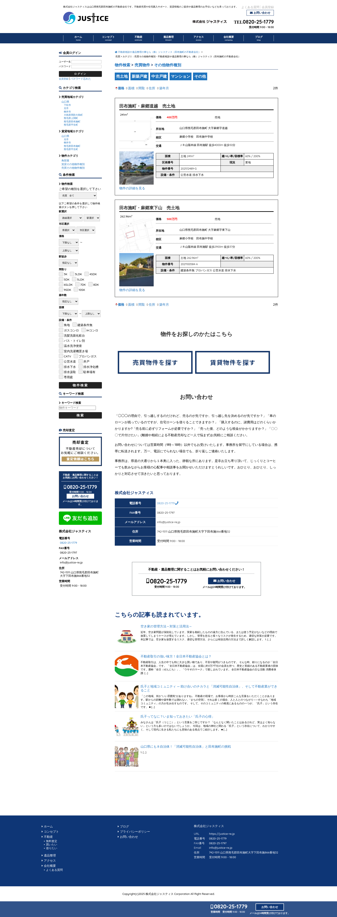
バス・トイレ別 (74, 340)
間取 (140, 88)
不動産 (138, 38)
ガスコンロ (71, 330)
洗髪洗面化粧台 (74, 335)
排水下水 (70, 367)
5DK (66, 279)
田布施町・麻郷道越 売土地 (147, 106)
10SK (82, 289)
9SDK (67, 289)
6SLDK (68, 284)
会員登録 (268, 7)
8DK (96, 284)
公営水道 (70, 361)
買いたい (51, 844)
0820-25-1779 (258, 22)
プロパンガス (88, 356)
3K (65, 274)
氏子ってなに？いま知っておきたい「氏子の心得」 (178, 716)
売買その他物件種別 (73, 167)
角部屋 (65, 160)
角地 (67, 325)
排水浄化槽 (90, 367)
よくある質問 (250, 7)
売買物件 (142, 64)
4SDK (93, 274)
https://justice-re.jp (222, 833)
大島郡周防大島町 (73, 114)
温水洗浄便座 (73, 346)
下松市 (67, 104)
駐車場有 (89, 372)
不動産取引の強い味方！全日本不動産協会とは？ (176, 656)
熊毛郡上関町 (71, 118)
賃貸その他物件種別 (73, 164)
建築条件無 (84, 325)
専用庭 (68, 377)
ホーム (78, 38)
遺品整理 (168, 38)
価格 (119, 88)
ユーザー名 (65, 61)
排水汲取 (70, 372)
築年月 (162, 88)
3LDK (78, 274)
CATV (67, 356)
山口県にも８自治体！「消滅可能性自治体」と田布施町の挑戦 (186, 746)
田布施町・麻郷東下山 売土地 (149, 207)
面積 (130, 88)
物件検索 (122, 64)
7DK (83, 284)
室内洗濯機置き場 (76, 351)
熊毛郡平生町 (71, 124)
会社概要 (229, 38)
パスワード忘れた (80, 78)
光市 (66, 108)
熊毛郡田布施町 (72, 121)
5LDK (80, 279)
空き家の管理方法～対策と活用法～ (166, 626)
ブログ (259, 38)
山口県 (65, 101)
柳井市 (67, 111)
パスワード (65, 66)
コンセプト (108, 38)
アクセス (198, 38)
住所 (150, 88)
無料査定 (51, 841)
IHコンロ (92, 330)
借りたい (51, 848)
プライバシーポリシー (135, 831)
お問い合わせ (262, 12)
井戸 (86, 361)
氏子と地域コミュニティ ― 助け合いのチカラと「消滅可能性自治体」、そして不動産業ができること (209, 688)
